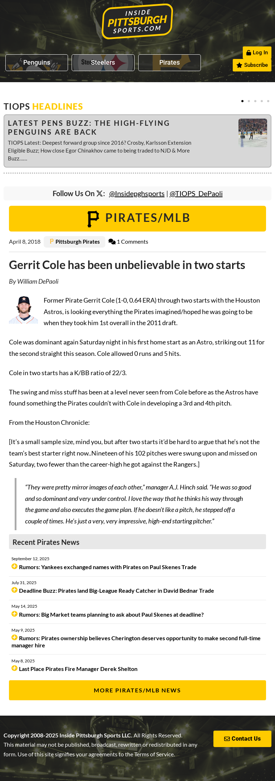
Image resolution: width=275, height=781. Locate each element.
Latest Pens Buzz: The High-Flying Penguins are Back (89, 127)
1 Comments (128, 241)
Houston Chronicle (61, 422)
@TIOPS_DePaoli (196, 193)
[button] (242, 101)
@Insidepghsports (137, 193)
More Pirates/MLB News (137, 690)
